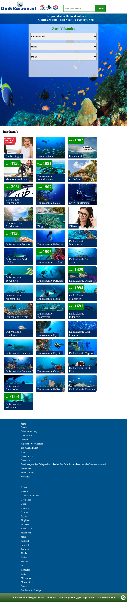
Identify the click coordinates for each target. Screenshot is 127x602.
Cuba (23, 504)
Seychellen (26, 545)
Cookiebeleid (27, 456)
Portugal (25, 541)
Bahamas (25, 487)
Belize (24, 557)
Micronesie (26, 578)
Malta (23, 537)
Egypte (24, 516)
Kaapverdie (26, 528)
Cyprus (24, 512)
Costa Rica (26, 500)
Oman (24, 586)
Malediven (26, 532)
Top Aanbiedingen (29, 448)
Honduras (25, 570)
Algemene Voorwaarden (32, 444)
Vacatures (25, 476)
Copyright (25, 460)
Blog (23, 452)
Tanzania (25, 549)
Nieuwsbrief (26, 435)
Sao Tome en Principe (31, 590)
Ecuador (25, 561)
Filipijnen (25, 520)
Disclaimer (26, 468)
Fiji (22, 565)
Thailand (25, 553)
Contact (24, 427)
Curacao (25, 508)
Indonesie (25, 524)
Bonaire (24, 491)
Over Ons (25, 439)
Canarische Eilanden (30, 495)
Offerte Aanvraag (29, 431)
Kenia (23, 574)
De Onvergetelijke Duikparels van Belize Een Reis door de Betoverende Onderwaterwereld (63, 464)
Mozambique (27, 582)
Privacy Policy (28, 472)
